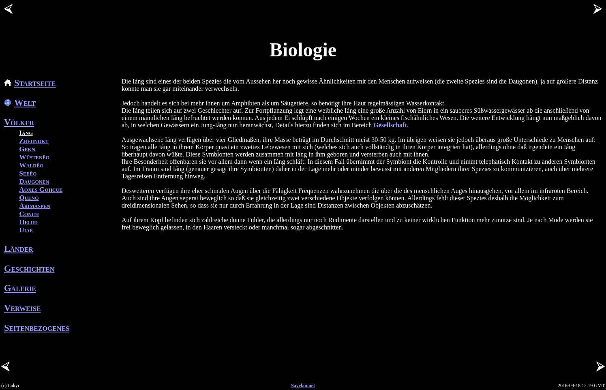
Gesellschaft (390, 125)
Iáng (25, 133)
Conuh (29, 214)
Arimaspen (34, 206)
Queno (29, 197)
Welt (20, 103)
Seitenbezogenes (36, 328)
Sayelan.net (303, 385)
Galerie (20, 288)
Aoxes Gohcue (40, 189)
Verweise (22, 308)
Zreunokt (33, 141)
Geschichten (29, 269)
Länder (18, 249)
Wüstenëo (34, 157)
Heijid (28, 222)
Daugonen (34, 181)
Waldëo (31, 165)
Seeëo (27, 173)
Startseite (30, 83)
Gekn (27, 149)
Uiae (26, 230)
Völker (19, 122)
